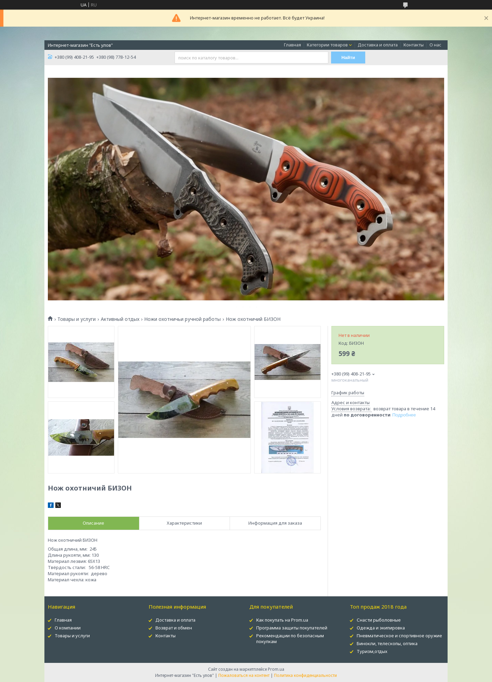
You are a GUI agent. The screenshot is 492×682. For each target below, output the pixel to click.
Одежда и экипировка (381, 628)
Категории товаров (327, 45)
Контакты (414, 45)
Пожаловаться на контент (244, 675)
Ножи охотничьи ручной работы (182, 319)
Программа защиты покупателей (291, 628)
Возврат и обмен (173, 628)
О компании (68, 628)
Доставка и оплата (378, 45)
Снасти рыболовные (379, 620)
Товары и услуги (76, 319)
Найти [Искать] (348, 57)
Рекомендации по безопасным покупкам (290, 638)
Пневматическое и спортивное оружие (399, 636)
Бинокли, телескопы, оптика (387, 643)
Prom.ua (276, 669)
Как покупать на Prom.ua (282, 620)
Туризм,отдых (372, 651)
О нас (435, 45)
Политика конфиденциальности (305, 675)
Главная (292, 45)
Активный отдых (120, 319)
